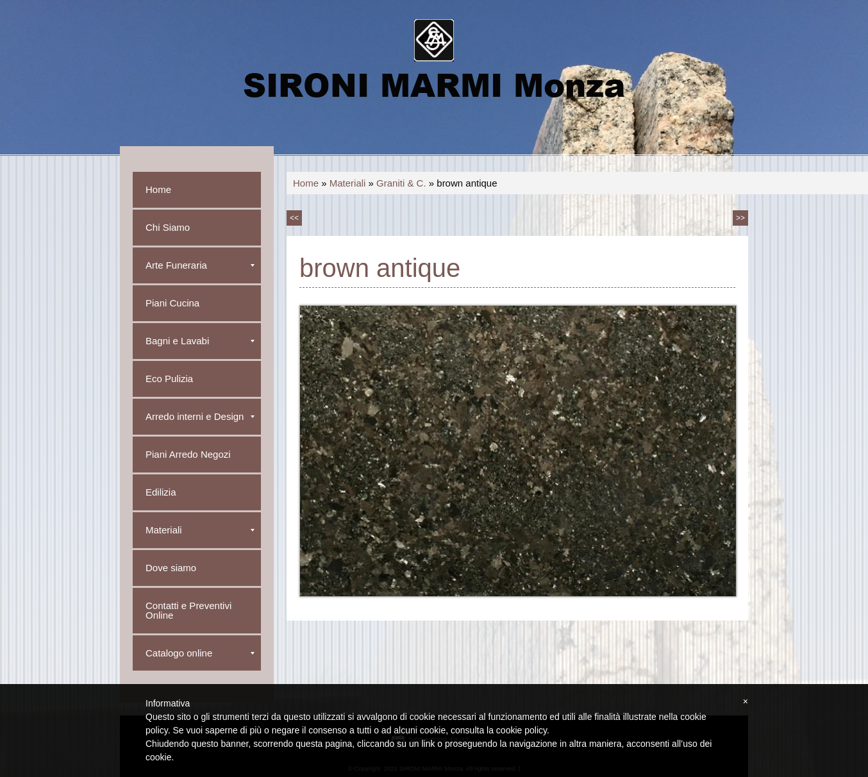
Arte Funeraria (200, 265)
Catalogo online (200, 653)
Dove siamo (171, 567)
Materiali (348, 183)
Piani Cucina (172, 302)
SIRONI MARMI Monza (434, 84)
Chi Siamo (168, 227)
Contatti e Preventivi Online (188, 610)
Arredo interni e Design (200, 416)
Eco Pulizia (169, 378)
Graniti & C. (401, 183)
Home (306, 183)
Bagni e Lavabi (200, 340)
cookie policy (521, 730)
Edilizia (161, 492)
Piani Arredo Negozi (188, 454)
